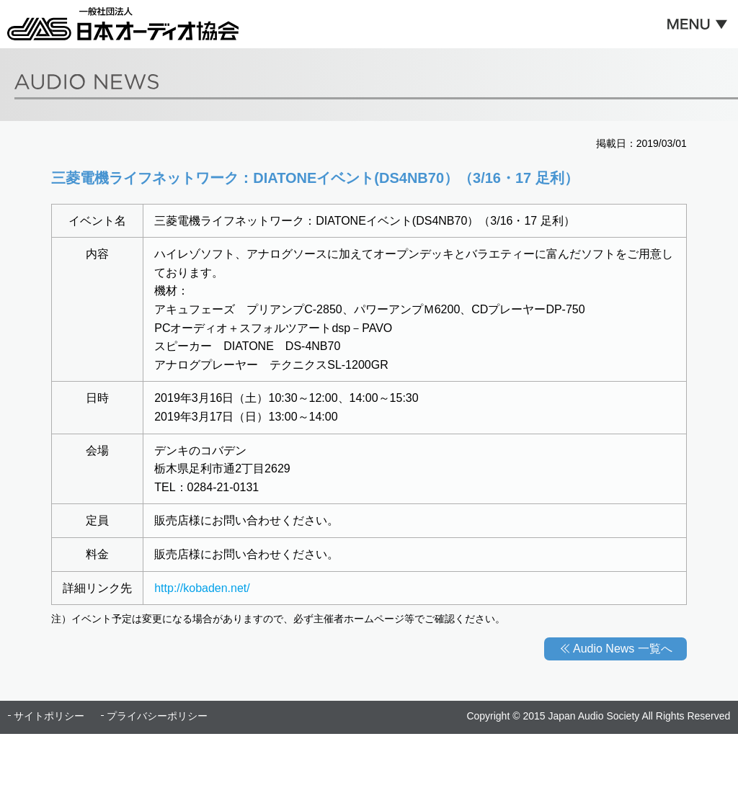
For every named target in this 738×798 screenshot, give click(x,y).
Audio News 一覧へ (622, 648)
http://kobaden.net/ (202, 588)
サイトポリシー (49, 716)
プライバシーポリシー (157, 716)
